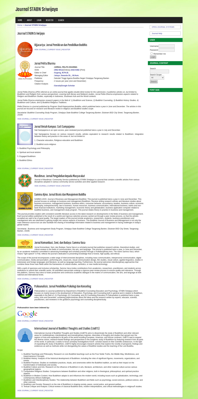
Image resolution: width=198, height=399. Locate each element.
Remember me (159, 54)
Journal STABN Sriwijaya (35, 25)
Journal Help (157, 33)
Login (39, 20)
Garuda (57, 86)
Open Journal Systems (163, 27)
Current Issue (54, 49)
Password (154, 50)
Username (154, 46)
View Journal (40, 49)
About (29, 20)
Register (49, 20)
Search (61, 20)
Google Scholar (68, 86)
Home (20, 20)
